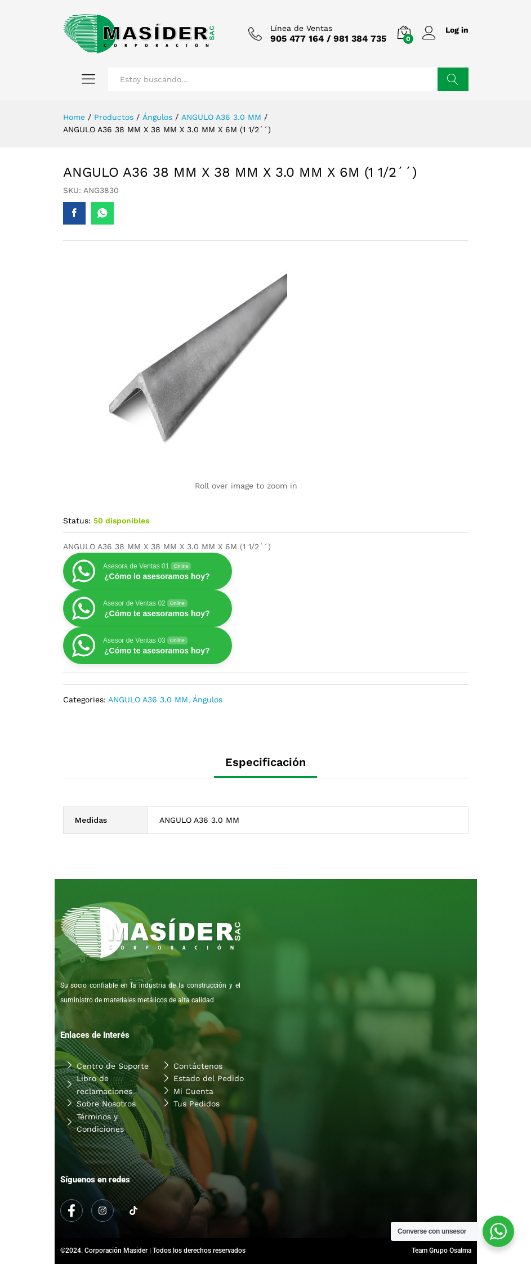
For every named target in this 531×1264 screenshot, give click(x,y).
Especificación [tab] (265, 762)
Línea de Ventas (301, 28)
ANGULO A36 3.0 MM (148, 699)
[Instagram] (102, 1210)
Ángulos (207, 699)
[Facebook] (71, 1210)
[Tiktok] (133, 1211)
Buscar (453, 79)
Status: (77, 520)
